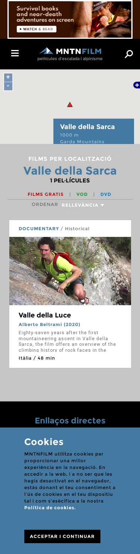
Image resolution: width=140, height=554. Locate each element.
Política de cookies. (50, 507)
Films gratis (46, 194)
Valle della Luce (45, 315)
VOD (83, 194)
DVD (105, 194)
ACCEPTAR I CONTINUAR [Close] (62, 536)
